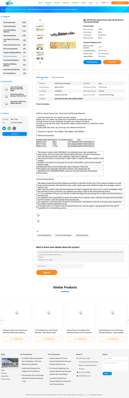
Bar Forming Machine (14, 49)
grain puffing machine (44, 235)
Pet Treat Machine (14, 73)
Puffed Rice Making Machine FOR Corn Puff (18, 95)
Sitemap (3, 373)
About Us (4, 367)
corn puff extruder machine (63, 235)
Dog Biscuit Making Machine (14, 65)
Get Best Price (92, 62)
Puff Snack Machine (14, 56)
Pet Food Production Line (14, 45)
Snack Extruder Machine (14, 69)
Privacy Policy (5, 379)
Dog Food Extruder (14, 26)
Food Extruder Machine (14, 60)
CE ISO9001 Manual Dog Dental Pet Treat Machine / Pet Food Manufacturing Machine (32, 361)
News (3, 370)
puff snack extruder (82, 235)
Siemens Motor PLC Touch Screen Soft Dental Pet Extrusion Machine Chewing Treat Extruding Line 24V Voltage (60, 362)
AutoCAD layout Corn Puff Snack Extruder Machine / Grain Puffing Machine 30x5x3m (111, 332)
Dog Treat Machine (14, 36)
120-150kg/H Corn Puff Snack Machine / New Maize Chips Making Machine (46, 332)
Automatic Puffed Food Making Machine (18, 102)
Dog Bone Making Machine (14, 52)
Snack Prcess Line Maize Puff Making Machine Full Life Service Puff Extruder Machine (79, 332)
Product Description (57, 77)
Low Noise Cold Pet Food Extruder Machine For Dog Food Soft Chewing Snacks (60, 381)
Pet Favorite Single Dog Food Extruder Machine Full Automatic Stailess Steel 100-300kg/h (60, 371)
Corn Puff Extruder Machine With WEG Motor (16, 88)
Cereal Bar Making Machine (14, 31)
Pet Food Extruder (14, 22)
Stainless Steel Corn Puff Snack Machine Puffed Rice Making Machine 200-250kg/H (15, 332)
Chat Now (120, 3)
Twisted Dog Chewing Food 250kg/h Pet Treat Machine (31, 369)
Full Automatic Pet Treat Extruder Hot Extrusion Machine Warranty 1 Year (33, 378)
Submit (46, 272)
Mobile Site (4, 376)
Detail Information (42, 77)
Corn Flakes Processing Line (14, 40)
